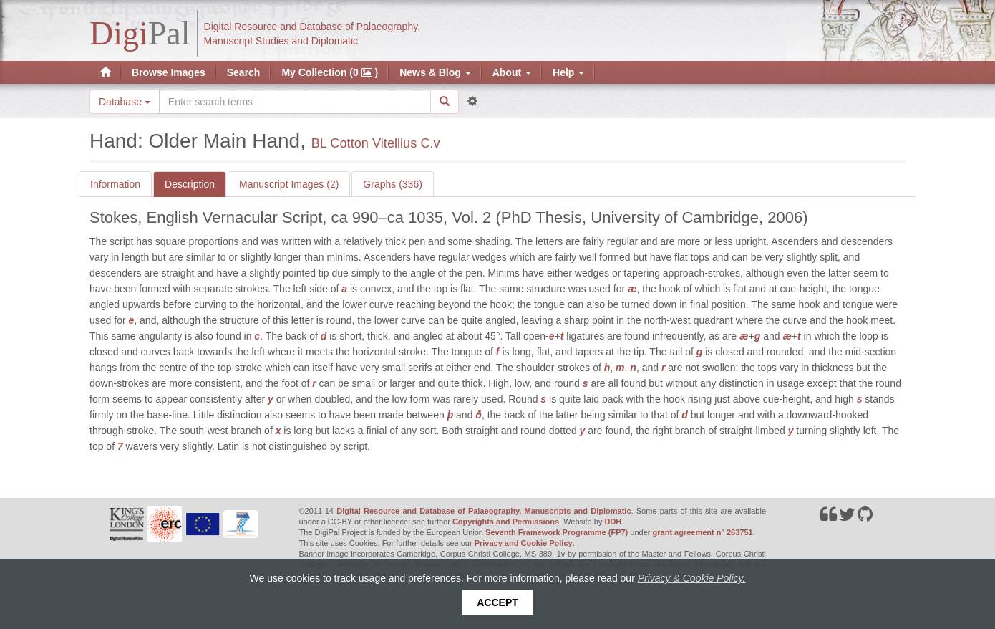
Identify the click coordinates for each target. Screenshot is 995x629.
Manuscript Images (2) (289, 184)
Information (115, 184)
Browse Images (168, 72)
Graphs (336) (392, 184)
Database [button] (124, 101)
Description (190, 184)
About (511, 72)
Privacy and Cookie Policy (524, 543)
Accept (497, 602)
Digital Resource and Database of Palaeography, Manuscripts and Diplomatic (483, 510)
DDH (612, 521)
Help (568, 72)
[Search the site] (295, 102)
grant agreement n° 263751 (703, 532)
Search (244, 72)
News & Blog (434, 72)
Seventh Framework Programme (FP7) (556, 532)
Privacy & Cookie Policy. (692, 578)
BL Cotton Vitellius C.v (375, 143)
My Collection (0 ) (329, 72)
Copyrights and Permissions (505, 521)
